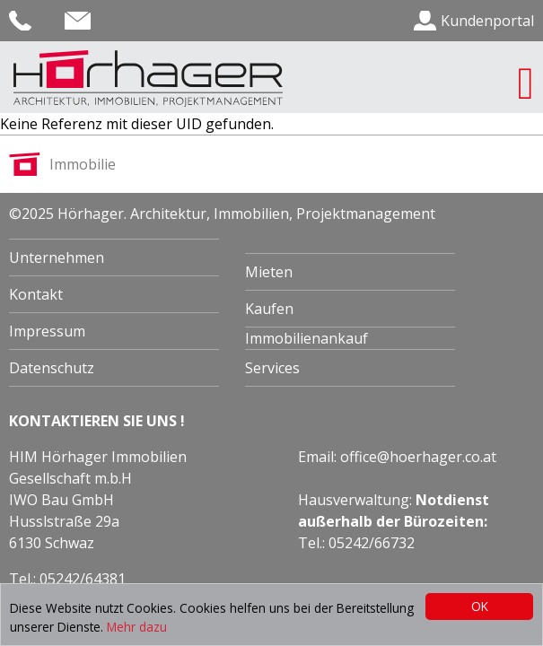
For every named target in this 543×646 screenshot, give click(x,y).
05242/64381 (82, 579)
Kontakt (36, 294)
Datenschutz (51, 368)
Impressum (47, 331)
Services (272, 368)
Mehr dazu (137, 626)
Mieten (269, 272)
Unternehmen (56, 257)
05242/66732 (371, 543)
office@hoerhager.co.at (418, 457)
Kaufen (269, 309)
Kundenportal (487, 21)
